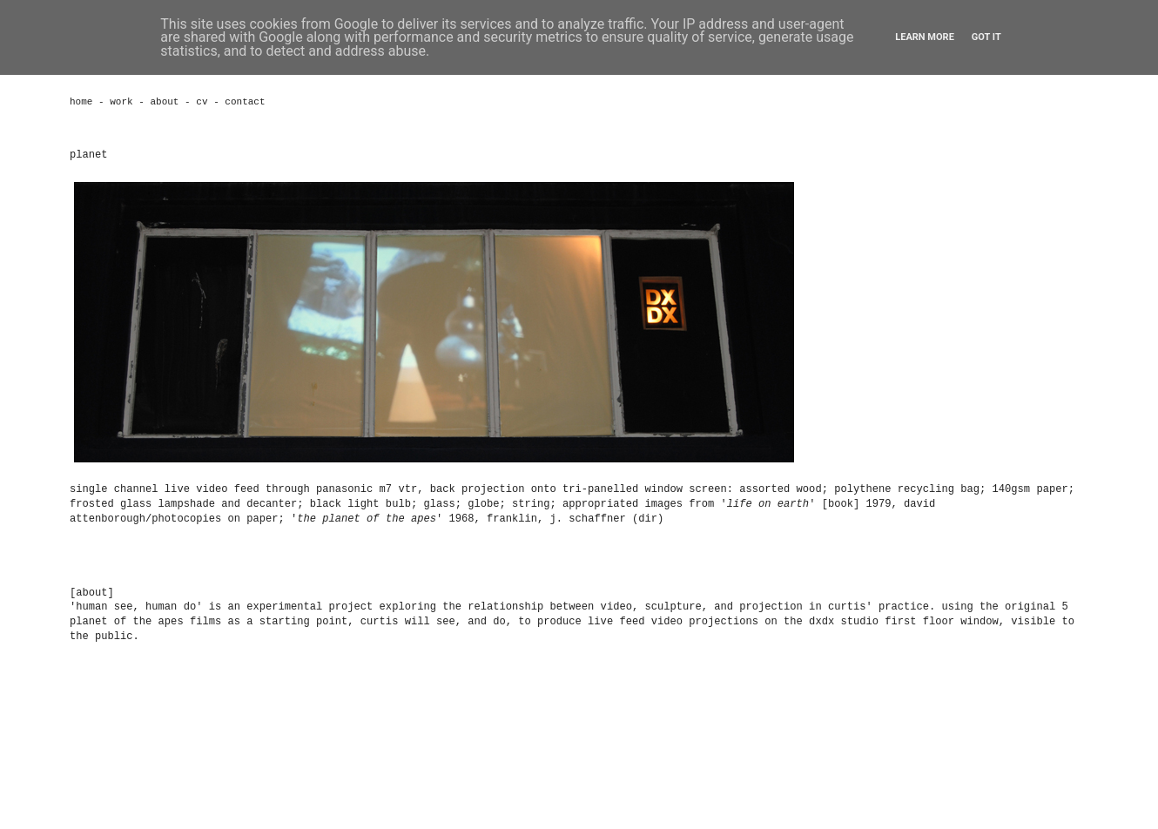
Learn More (924, 37)
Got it (986, 37)
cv (201, 102)
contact (245, 102)
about (164, 102)
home (81, 102)
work (121, 102)
